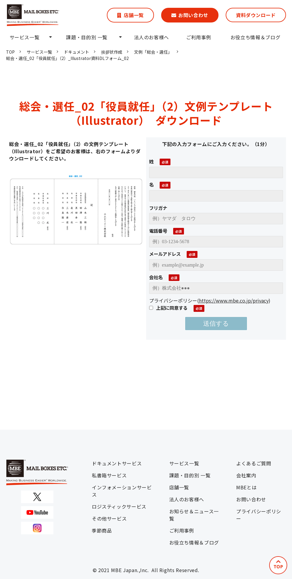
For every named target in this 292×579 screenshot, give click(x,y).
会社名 (156, 277)
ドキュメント (76, 52)
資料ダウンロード (256, 15)
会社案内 (246, 475)
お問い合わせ (193, 15)
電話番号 (158, 230)
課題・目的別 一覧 (86, 37)
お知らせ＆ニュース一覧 (194, 515)
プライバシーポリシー (258, 515)
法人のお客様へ (151, 37)
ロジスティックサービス (119, 506)
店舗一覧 (134, 15)
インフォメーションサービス (122, 491)
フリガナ (158, 207)
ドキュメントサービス (117, 463)
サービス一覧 (25, 37)
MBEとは (246, 487)
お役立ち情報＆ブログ (255, 37)
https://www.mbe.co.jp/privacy (234, 300)
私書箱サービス (109, 475)
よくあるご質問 (253, 463)
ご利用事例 (198, 37)
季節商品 (102, 530)
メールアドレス (165, 253)
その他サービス (109, 518)
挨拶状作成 (111, 52)
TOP (10, 52)
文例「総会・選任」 (153, 52)
